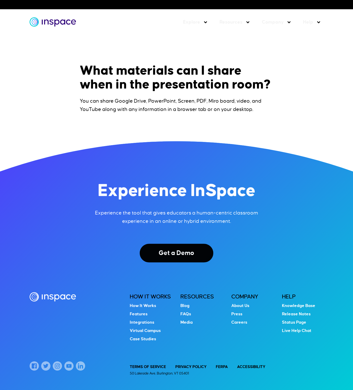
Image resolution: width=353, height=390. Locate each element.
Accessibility (251, 367)
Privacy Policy (191, 367)
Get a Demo (176, 252)
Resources (231, 22)
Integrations (142, 322)
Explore (191, 22)
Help (308, 22)
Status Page (294, 322)
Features (139, 314)
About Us (240, 305)
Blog (184, 305)
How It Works (150, 297)
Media (186, 322)
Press (236, 314)
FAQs (185, 314)
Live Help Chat (296, 330)
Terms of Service (148, 367)
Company (273, 22)
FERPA (222, 367)
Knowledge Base (298, 305)
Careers (239, 322)
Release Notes (296, 314)
